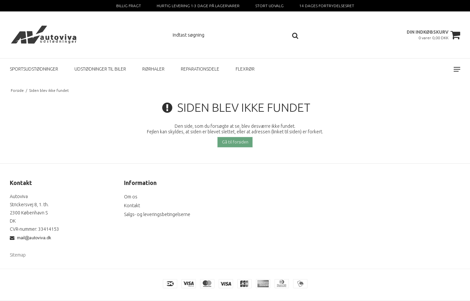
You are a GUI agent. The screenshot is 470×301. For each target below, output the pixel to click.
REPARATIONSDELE (200, 69)
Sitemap (18, 255)
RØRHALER (153, 69)
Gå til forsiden (235, 142)
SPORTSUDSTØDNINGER (34, 69)
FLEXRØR (245, 69)
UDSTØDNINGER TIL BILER (100, 69)
